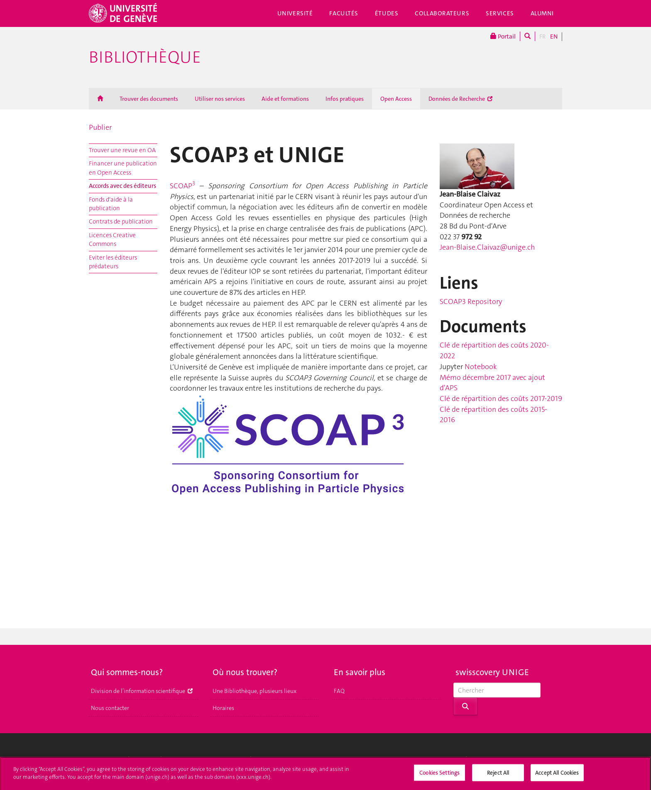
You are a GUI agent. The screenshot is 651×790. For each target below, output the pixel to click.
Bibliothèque (145, 57)
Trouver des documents (149, 98)
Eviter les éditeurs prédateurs (113, 261)
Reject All (498, 775)
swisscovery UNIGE (492, 672)
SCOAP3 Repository (471, 301)
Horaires (223, 708)
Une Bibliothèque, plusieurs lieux (254, 691)
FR (542, 36)
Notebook (481, 367)
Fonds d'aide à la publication (111, 203)
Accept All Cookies (557, 775)
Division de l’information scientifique (142, 691)
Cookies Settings (439, 775)
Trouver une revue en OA (122, 150)
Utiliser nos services (220, 98)
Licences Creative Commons (112, 239)
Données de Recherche (460, 98)
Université (295, 13)
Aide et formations (285, 98)
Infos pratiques (345, 98)
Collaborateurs (442, 13)
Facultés (343, 13)
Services (500, 13)
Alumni (542, 13)
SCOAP (182, 186)
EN (554, 36)
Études (386, 13)
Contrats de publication (121, 221)
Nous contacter (110, 708)
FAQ (339, 691)
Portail (503, 36)
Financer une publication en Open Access (123, 167)
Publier (100, 127)
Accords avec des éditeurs (122, 186)
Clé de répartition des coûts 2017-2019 (501, 399)
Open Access (396, 98)
